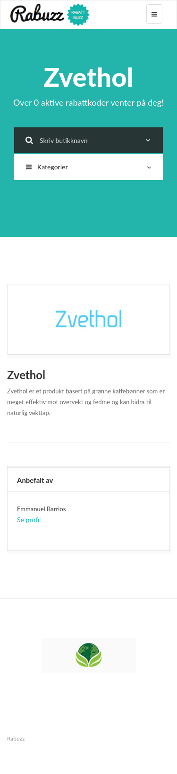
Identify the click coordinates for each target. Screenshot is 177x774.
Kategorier (88, 167)
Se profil (29, 520)
